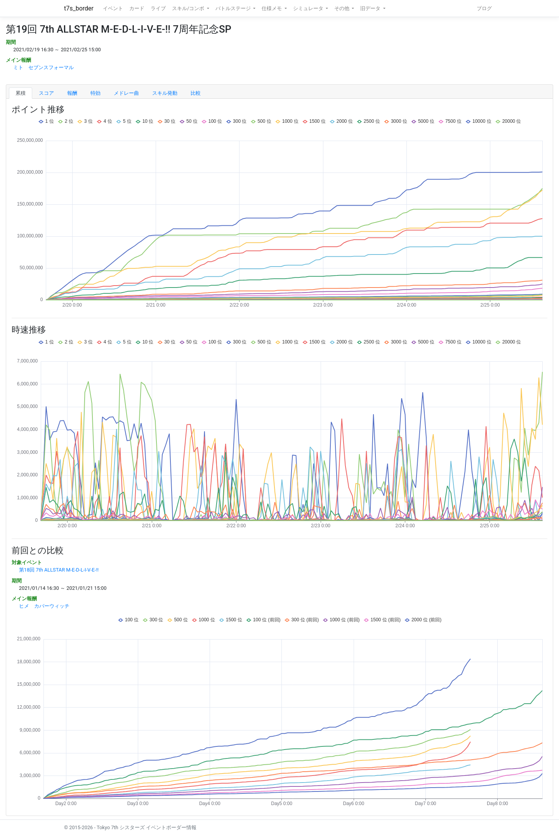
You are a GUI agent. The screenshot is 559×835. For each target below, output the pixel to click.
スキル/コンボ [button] (188, 8)
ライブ (158, 8)
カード (136, 8)
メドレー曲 (126, 93)
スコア (46, 93)
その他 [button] (342, 8)
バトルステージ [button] (233, 8)
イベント (113, 8)
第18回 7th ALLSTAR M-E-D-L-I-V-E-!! (59, 570)
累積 (21, 93)
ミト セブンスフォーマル (43, 67)
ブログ (484, 8)
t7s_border (79, 8)
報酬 (72, 93)
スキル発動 (164, 93)
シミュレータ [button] (309, 8)
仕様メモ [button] (272, 8)
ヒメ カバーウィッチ (44, 606)
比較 (196, 93)
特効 (95, 93)
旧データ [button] (371, 8)
